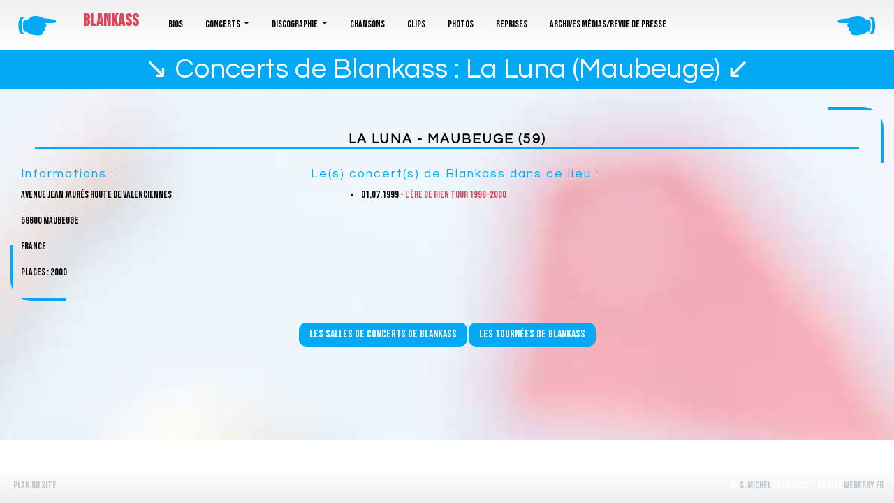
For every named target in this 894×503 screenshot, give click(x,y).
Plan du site (35, 485)
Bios (175, 24)
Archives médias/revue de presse (608, 24)
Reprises (511, 24)
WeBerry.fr (864, 485)
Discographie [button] (295, 24)
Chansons (367, 24)
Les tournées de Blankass (532, 334)
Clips (416, 24)
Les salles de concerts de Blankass (383, 334)
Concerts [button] (223, 24)
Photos (461, 24)
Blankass (111, 20)
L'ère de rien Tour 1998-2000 (455, 195)
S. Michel (755, 485)
